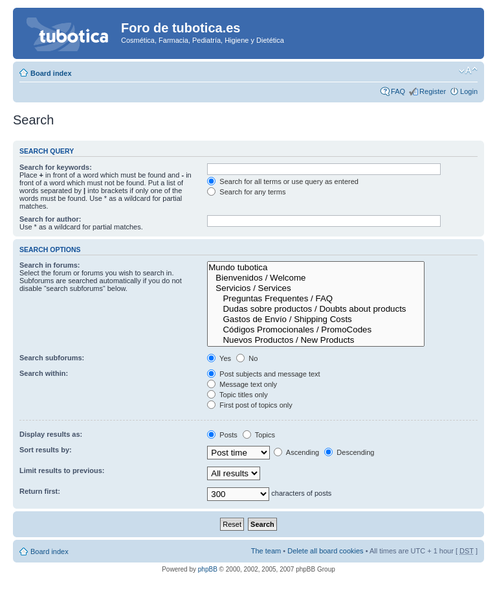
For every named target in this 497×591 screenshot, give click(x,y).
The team (266, 551)
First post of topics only (250, 405)
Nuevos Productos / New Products (315, 340)
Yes (219, 358)
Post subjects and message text (263, 374)
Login (469, 91)
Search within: (43, 373)
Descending (349, 452)
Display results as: (50, 434)
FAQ (398, 91)
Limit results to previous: (61, 470)
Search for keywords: (55, 167)
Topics (259, 435)
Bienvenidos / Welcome (315, 278)
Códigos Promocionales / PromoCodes (315, 330)
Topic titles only (237, 395)
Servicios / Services (315, 288)
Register (432, 91)
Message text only (242, 384)
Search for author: (50, 219)
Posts (222, 435)
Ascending (296, 452)
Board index (51, 73)
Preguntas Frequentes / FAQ (315, 299)
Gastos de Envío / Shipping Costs (315, 319)
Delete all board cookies (325, 551)
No (247, 358)
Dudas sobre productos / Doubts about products (315, 309)
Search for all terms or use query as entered (283, 181)
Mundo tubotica (315, 267)
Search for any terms (246, 192)
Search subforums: (51, 358)
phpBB (207, 569)
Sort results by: (45, 450)
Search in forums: (49, 265)
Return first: (39, 491)
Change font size (468, 70)
